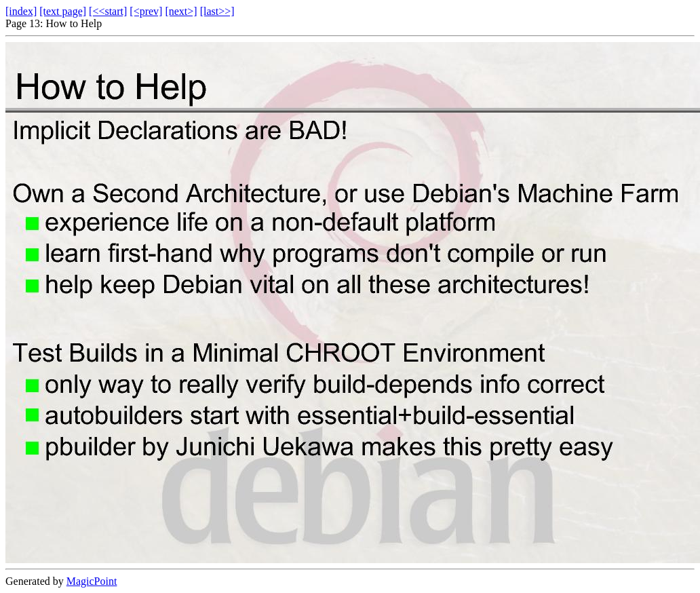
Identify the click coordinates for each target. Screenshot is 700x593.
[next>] (181, 11)
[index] (21, 11)
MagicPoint (91, 581)
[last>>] (217, 11)
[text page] (62, 11)
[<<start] (108, 11)
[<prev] (146, 11)
